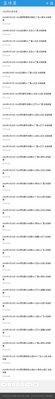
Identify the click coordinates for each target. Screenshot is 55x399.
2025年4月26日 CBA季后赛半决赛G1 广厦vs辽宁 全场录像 (27, 146)
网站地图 (49, 396)
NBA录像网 (12, 4)
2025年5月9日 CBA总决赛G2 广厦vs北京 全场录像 (24, 73)
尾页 (35, 384)
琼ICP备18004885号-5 (38, 396)
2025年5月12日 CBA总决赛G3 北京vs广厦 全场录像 (24, 62)
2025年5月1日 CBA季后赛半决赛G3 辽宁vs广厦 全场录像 (27, 104)
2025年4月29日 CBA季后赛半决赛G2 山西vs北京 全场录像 (27, 115)
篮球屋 (27, 396)
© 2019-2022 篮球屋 (9, 396)
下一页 (28, 384)
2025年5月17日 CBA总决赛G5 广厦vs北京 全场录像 (24, 41)
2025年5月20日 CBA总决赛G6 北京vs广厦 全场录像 (24, 30)
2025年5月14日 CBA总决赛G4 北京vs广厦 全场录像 (24, 52)
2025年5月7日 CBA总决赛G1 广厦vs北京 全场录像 (24, 83)
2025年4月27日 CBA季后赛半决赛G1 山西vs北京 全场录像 (27, 136)
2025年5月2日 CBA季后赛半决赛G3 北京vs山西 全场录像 (27, 94)
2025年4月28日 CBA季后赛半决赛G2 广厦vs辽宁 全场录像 (27, 125)
